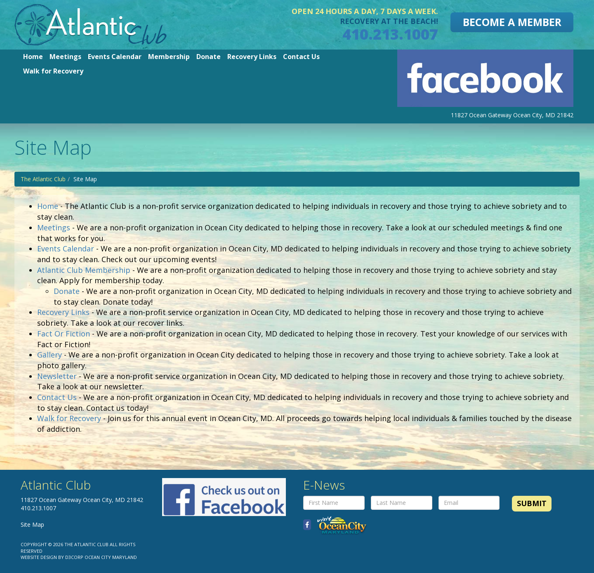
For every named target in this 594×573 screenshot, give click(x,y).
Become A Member (512, 22)
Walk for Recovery (53, 71)
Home (33, 56)
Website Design (39, 557)
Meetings (65, 56)
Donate (208, 56)
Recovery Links (251, 56)
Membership (169, 56)
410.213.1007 (390, 34)
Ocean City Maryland (111, 557)
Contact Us (301, 56)
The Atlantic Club (43, 179)
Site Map (32, 524)
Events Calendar (114, 56)
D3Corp (74, 557)
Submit (532, 503)
